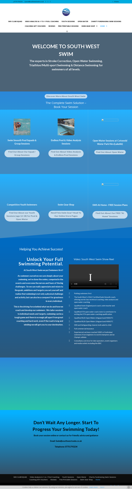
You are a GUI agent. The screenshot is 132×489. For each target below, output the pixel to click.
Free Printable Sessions (68, 26)
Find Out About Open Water (110, 152)
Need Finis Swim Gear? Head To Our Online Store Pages (66, 214)
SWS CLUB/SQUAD (15, 21)
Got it (102, 487)
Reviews (52, 26)
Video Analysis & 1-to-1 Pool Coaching (42, 21)
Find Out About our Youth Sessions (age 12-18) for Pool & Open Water (22, 216)
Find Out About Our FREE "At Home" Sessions (110, 214)
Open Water (83, 21)
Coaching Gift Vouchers (35, 26)
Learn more (93, 487)
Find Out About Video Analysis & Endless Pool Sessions (66, 153)
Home (102, 26)
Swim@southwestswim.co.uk (69, 441)
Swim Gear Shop (88, 26)
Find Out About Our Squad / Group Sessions (22, 153)
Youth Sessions (68, 21)
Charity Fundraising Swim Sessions (106, 21)
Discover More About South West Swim (66, 96)
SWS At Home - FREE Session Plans (110, 205)
